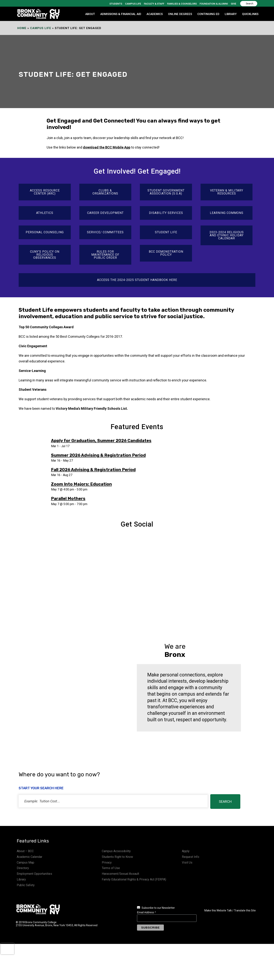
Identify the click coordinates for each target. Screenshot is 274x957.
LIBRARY (231, 14)
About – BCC (25, 851)
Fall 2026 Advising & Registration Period (93, 469)
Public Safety (26, 885)
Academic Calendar (29, 857)
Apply (186, 851)
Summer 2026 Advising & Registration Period (98, 455)
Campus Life (40, 28)
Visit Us (187, 862)
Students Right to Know (117, 857)
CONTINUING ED (208, 14)
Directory (23, 868)
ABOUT (90, 14)
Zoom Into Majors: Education (81, 484)
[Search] (248, 3)
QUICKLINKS (250, 14)
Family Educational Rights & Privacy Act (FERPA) (134, 879)
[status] (113, 801)
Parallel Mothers (68, 498)
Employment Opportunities (34, 874)
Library (21, 879)
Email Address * (146, 912)
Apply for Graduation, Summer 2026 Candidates (101, 440)
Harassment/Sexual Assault (120, 874)
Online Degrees (180, 14)
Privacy (107, 862)
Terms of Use (111, 868)
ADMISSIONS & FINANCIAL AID (120, 14)
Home (21, 28)
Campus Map (25, 862)
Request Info (190, 857)
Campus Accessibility (116, 851)
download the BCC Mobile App (106, 147)
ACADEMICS (155, 14)
